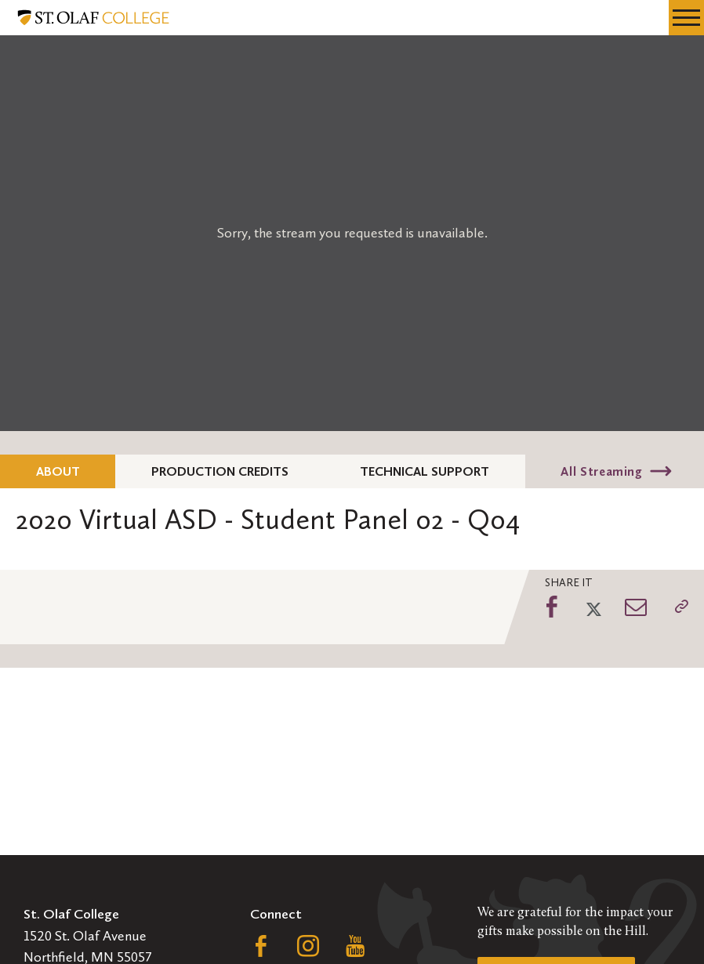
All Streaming (601, 471)
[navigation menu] (686, 17)
